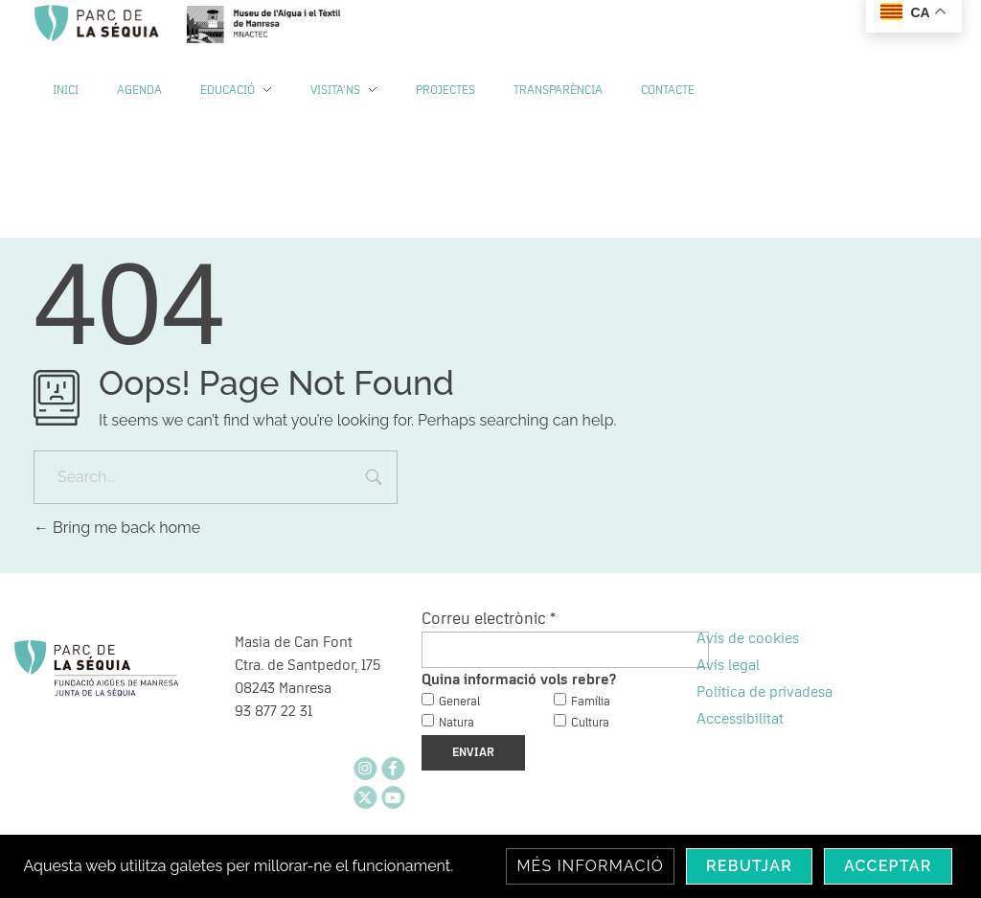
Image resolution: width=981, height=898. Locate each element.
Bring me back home (117, 527)
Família (590, 702)
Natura (456, 723)
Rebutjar (749, 866)
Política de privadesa (764, 692)
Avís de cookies (747, 638)
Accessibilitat (740, 718)
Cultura (590, 723)
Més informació (590, 866)
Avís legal (728, 665)
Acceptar (888, 866)
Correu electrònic (489, 619)
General (459, 702)
